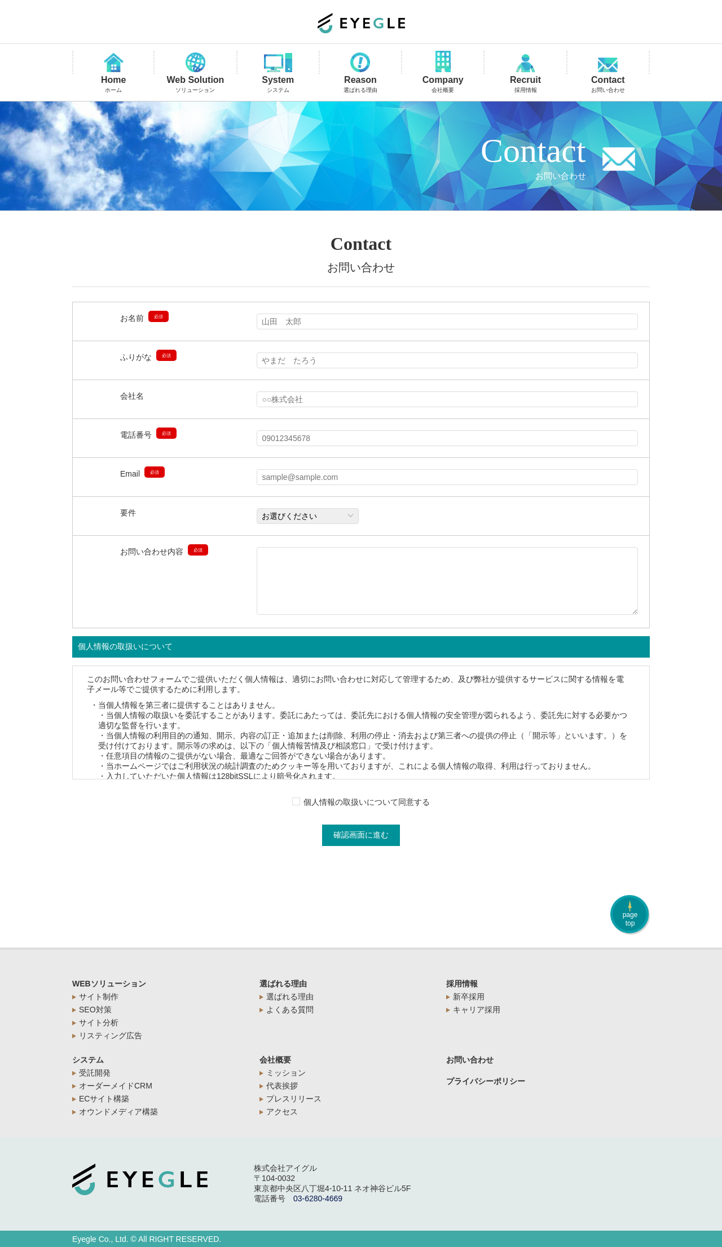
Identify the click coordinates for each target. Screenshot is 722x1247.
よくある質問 (290, 1009)
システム (88, 1059)
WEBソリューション (109, 983)
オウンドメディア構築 (118, 1111)
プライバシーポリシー (485, 1081)
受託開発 (95, 1072)
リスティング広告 (110, 1035)
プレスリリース (294, 1098)
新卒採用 (469, 996)
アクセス (282, 1111)
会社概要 (275, 1059)
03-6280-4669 (317, 1198)
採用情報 (462, 983)
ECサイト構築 (104, 1098)
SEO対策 (95, 1009)
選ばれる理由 (283, 983)
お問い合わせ (470, 1059)
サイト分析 (98, 1022)
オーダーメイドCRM (115, 1085)
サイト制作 (98, 996)
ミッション (286, 1072)
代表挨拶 (282, 1085)
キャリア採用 (476, 1009)
